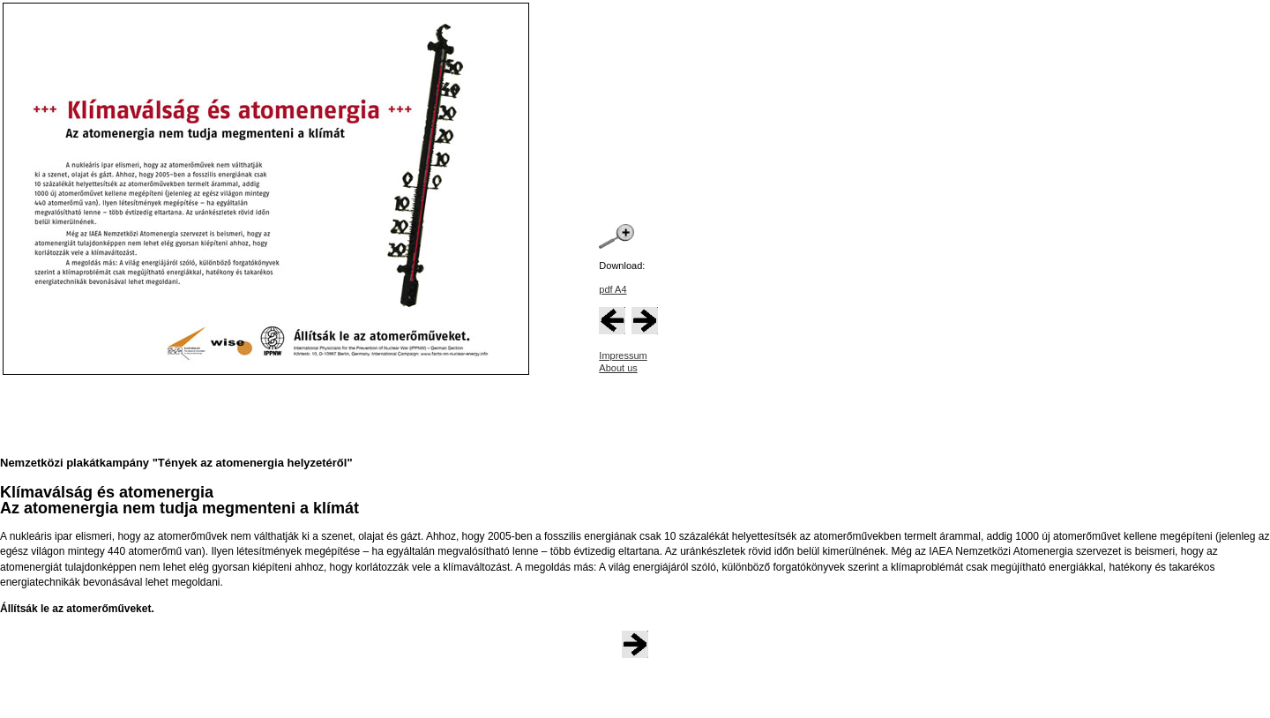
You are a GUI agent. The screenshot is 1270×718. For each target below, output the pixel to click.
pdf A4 (612, 289)
